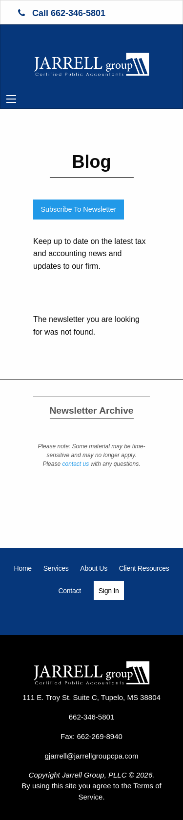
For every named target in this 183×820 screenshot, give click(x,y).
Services (56, 568)
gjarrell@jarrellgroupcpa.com (92, 756)
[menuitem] (23, 568)
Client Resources (144, 568)
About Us (93, 568)
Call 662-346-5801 (61, 13)
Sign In (109, 591)
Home (23, 568)
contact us (75, 463)
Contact (69, 591)
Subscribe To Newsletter (78, 209)
